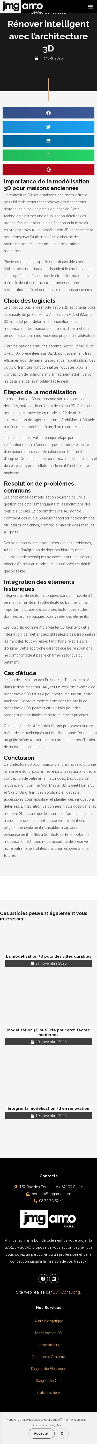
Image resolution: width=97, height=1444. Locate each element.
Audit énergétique (48, 1321)
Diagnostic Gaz (48, 1380)
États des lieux (48, 1392)
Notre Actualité (48, 12)
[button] (90, 5)
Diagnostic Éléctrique (48, 1368)
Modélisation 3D (48, 1333)
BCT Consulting (66, 1292)
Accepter (41, 1433)
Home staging (48, 1345)
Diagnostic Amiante (48, 1356)
